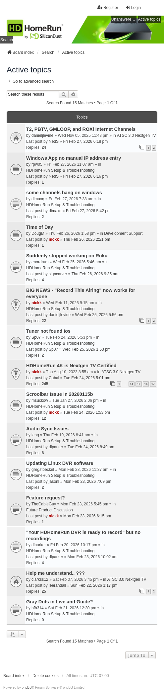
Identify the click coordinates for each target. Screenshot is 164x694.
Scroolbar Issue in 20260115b (59, 394)
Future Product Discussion (49, 510)
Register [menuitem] (107, 7)
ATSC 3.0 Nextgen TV (136, 135)
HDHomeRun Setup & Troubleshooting (60, 170)
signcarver (58, 274)
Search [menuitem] (6, 40)
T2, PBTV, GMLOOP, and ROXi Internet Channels (81, 129)
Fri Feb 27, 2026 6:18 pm (85, 141)
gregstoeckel (42, 469)
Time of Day (39, 227)
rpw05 (36, 164)
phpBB (27, 687)
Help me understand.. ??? (55, 573)
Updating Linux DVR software (59, 463)
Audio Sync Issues (47, 428)
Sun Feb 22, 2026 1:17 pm (93, 585)
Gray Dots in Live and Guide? (59, 601)
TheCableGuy (43, 504)
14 (131, 384)
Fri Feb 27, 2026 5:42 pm (88, 211)
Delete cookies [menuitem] (45, 675)
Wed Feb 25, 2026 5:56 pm (99, 314)
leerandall (57, 585)
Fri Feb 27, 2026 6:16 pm (85, 176)
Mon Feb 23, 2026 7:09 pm (87, 481)
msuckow (39, 400)
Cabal (54, 378)
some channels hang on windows (64, 192)
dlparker (56, 447)
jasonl (54, 481)
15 (138, 384)
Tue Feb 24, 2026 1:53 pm (86, 412)
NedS (54, 141)
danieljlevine (42, 135)
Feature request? (45, 497)
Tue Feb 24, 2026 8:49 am (91, 447)
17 (153, 384)
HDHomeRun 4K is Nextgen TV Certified (71, 365)
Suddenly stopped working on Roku (66, 255)
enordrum (39, 262)
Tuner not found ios (48, 331)
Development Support (123, 233)
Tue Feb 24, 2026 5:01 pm (87, 378)
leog (35, 435)
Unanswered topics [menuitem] (124, 19)
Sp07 (36, 337)
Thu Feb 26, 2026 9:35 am (95, 274)
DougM (37, 233)
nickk (54, 239)
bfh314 (37, 608)
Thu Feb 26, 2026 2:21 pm (86, 239)
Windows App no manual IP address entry (73, 158)
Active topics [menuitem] (149, 19)
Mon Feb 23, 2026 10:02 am (93, 557)
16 (145, 384)
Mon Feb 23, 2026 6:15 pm (87, 516)
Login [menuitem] (133, 7)
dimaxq (37, 199)
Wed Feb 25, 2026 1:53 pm (86, 349)
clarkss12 (39, 579)
